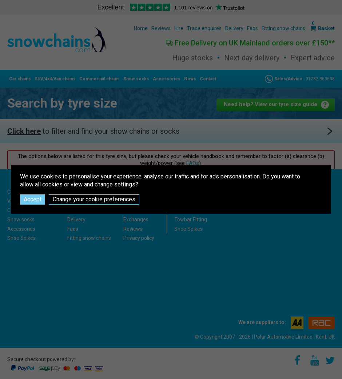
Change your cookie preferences (94, 199)
